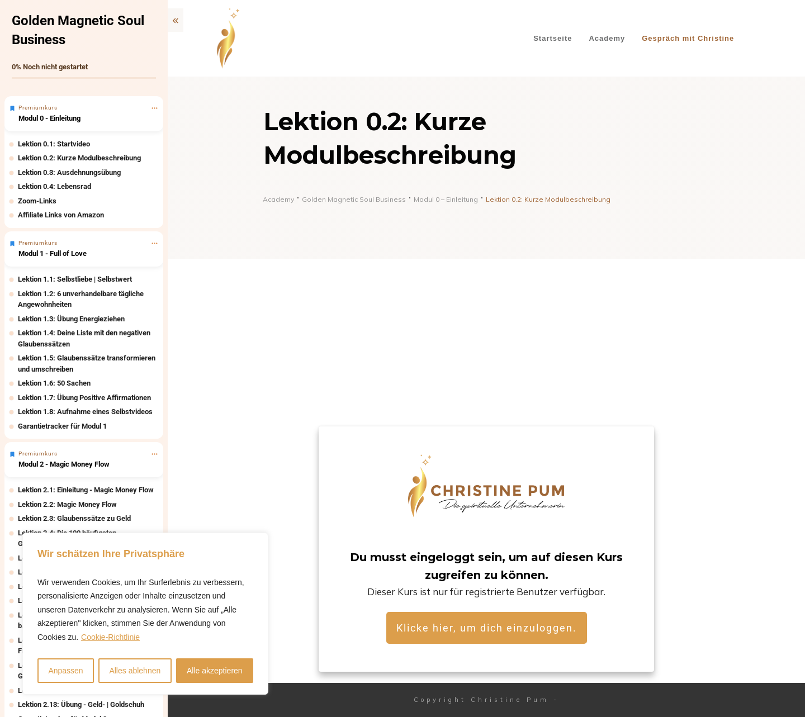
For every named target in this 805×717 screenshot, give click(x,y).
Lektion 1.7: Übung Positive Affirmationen (84, 397)
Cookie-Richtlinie (110, 637)
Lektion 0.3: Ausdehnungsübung (69, 172)
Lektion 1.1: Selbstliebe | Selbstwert (75, 279)
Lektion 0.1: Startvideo (54, 144)
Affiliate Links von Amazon (61, 215)
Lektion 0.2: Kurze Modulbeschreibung (79, 158)
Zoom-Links (37, 201)
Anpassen (65, 670)
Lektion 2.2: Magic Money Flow (67, 504)
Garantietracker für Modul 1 (62, 426)
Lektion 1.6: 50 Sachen (54, 383)
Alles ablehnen (134, 670)
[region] (145, 614)
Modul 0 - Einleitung (49, 118)
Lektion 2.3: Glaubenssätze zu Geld (74, 518)
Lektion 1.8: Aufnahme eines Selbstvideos (85, 411)
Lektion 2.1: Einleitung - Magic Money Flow (86, 490)
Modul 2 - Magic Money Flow (64, 464)
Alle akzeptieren (215, 670)
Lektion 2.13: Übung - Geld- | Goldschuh (81, 704)
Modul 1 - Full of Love (52, 253)
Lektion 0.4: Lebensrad (54, 186)
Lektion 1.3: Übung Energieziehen (71, 319)
